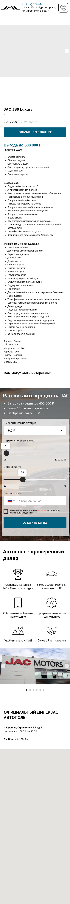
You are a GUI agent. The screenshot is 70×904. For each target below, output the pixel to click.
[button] (63, 8)
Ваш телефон (13, 493)
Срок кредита (12, 466)
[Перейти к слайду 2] (30, 690)
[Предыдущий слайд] (3, 666)
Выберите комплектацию (20, 422)
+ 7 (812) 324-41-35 (33, 4)
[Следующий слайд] (67, 666)
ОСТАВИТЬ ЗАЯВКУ (35, 522)
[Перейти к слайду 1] (26, 690)
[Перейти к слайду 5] (40, 690)
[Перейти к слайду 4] (37, 690)
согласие (42, 510)
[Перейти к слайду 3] (33, 690)
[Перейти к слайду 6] (43, 690)
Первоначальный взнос (19, 440)
